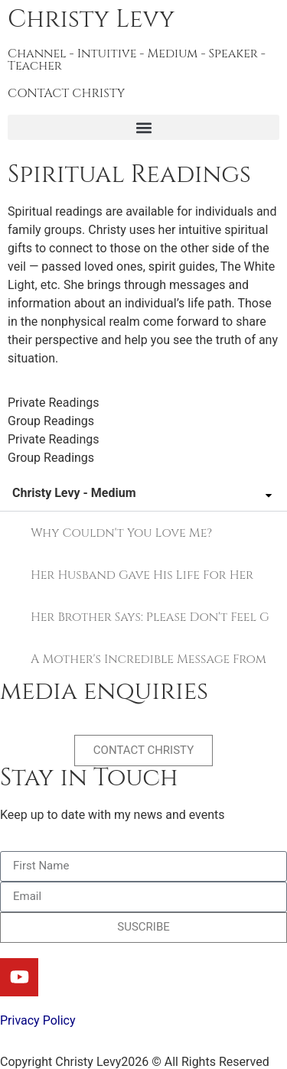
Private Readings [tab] (53, 402)
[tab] (143, 533)
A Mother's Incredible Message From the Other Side (150, 659)
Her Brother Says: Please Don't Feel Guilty (150, 617)
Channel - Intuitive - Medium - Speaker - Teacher (137, 59)
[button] (143, 127)
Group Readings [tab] (51, 421)
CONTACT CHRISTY (66, 93)
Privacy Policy (38, 1020)
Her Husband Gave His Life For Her (142, 575)
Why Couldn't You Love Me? (121, 533)
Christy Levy (91, 19)
